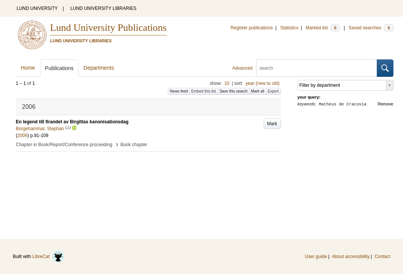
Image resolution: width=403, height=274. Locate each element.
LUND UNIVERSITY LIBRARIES (103, 8)
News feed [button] (179, 91)
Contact (382, 256)
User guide (316, 256)
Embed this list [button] (203, 91)
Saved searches (371, 27)
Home (28, 68)
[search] (316, 68)
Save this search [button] (234, 91)
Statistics (289, 27)
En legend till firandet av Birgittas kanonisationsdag (72, 121)
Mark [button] (272, 123)
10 (226, 83)
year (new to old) (262, 83)
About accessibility (351, 256)
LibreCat (48, 256)
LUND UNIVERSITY (37, 8)
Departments (98, 68)
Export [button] (273, 91)
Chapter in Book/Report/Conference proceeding (64, 144)
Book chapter (133, 144)
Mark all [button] (257, 91)
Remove (385, 104)
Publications (59, 68)
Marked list (322, 27)
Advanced (242, 68)
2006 (23, 135)
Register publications (252, 27)
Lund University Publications (108, 27)
